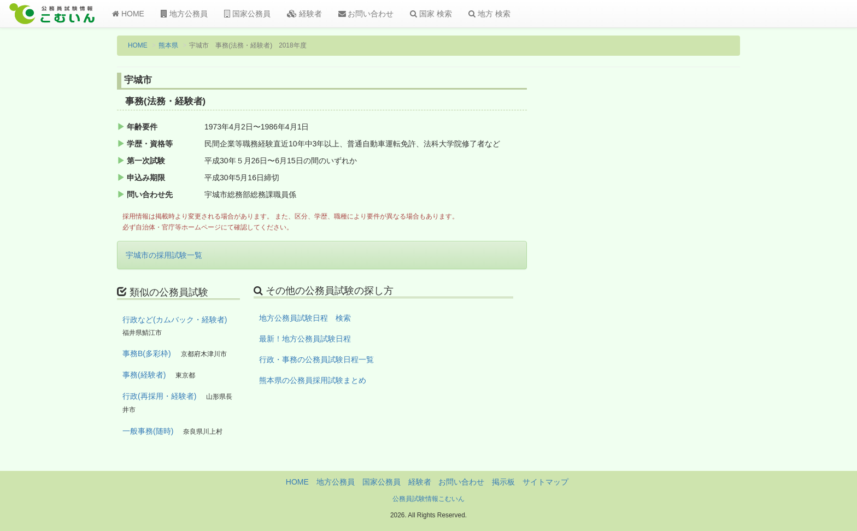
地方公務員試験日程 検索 (305, 318)
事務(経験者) (144, 374)
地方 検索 (489, 13)
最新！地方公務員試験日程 (305, 338)
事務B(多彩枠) (146, 353)
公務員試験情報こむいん (428, 499)
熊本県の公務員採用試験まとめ (312, 380)
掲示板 (503, 481)
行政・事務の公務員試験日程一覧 (316, 359)
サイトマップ (545, 481)
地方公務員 (184, 13)
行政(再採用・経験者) (159, 396)
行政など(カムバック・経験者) (174, 319)
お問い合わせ (366, 13)
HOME (128, 13)
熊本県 (168, 45)
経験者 (304, 13)
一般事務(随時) (147, 431)
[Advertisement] (669, 253)
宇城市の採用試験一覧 (164, 255)
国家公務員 (247, 13)
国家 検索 (431, 13)
